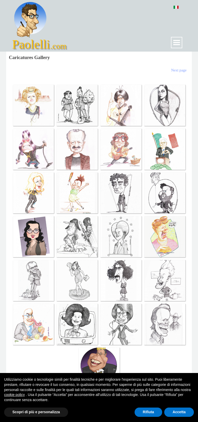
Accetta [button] (179, 412)
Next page (179, 70)
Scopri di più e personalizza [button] (36, 412)
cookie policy (14, 395)
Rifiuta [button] (148, 412)
